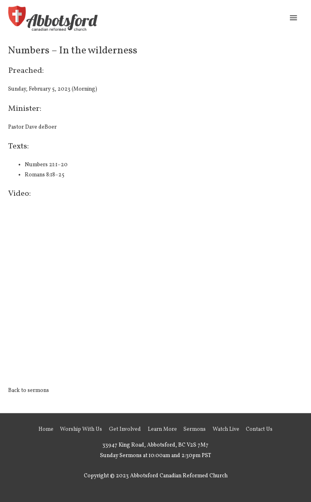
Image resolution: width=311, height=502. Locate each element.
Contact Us (259, 429)
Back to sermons (28, 390)
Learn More (162, 429)
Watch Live (226, 429)
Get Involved (125, 429)
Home (45, 429)
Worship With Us (81, 429)
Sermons (194, 429)
